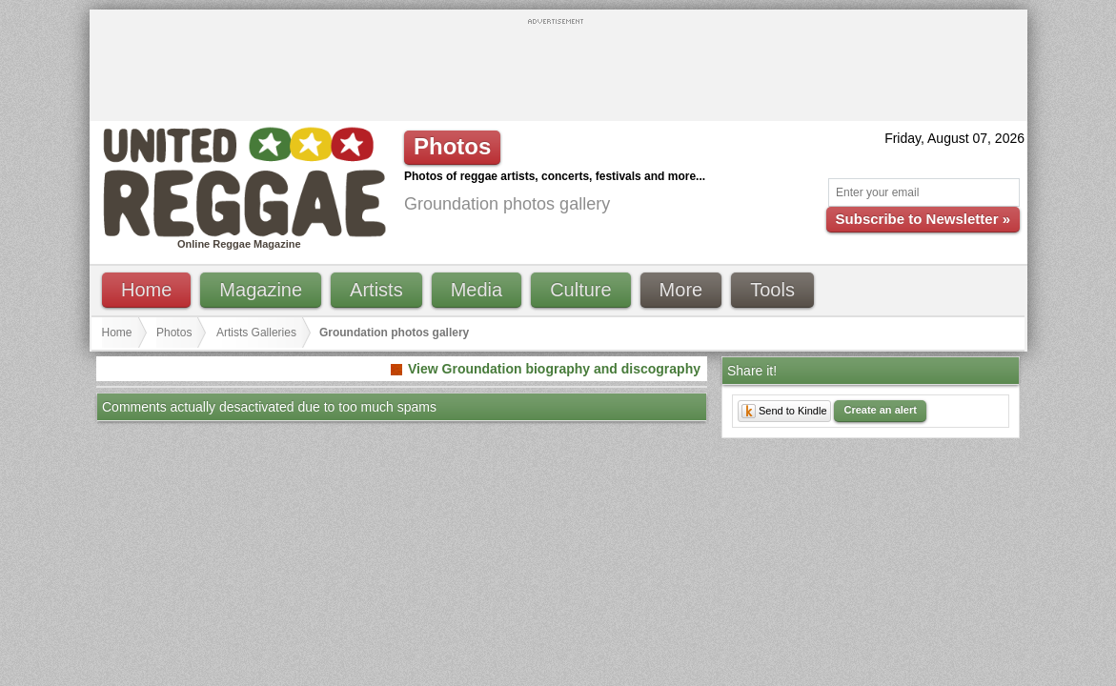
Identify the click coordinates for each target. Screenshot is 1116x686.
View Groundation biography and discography (554, 368)
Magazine (260, 289)
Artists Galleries (256, 332)
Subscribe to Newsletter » (923, 219)
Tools (772, 289)
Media (476, 289)
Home (146, 289)
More (681, 289)
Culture (580, 289)
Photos (174, 332)
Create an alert (879, 409)
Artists (376, 289)
